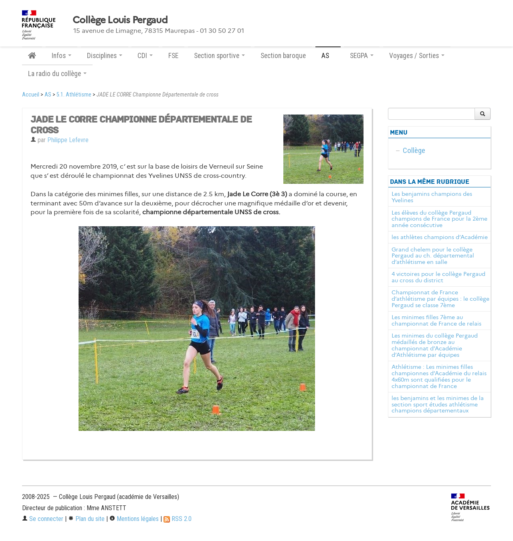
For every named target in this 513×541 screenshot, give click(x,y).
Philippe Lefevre (68, 140)
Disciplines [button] (104, 56)
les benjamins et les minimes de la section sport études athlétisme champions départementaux (438, 404)
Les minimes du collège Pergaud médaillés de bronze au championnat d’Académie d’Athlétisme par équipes (435, 345)
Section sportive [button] (219, 56)
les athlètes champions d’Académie (440, 237)
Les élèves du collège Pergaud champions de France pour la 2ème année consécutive (439, 219)
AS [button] (328, 56)
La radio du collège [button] (57, 74)
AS (47, 94)
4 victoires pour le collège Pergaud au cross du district (438, 277)
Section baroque (283, 56)
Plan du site (86, 519)
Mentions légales (134, 519)
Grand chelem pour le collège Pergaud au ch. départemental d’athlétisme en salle (433, 256)
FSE (173, 56)
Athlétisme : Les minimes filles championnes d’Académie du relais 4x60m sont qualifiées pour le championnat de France (439, 376)
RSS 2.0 (178, 519)
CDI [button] (145, 56)
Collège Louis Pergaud (120, 20)
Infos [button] (61, 56)
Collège (414, 150)
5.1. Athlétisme (74, 94)
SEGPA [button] (362, 56)
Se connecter (42, 519)
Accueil (30, 94)
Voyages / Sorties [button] (416, 56)
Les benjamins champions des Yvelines (432, 197)
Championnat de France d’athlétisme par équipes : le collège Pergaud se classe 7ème (440, 299)
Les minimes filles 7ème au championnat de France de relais (436, 320)
